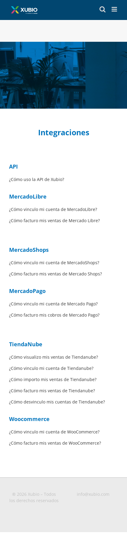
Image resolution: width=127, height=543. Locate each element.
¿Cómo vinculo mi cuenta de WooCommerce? (54, 432)
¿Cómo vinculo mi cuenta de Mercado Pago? (53, 304)
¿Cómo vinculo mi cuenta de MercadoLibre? (53, 209)
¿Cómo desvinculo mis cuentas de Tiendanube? (57, 402)
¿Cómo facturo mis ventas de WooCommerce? (55, 443)
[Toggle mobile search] (102, 9)
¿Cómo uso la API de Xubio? (36, 179)
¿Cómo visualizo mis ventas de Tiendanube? (53, 357)
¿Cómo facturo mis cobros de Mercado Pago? (54, 315)
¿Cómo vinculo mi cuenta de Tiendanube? (51, 368)
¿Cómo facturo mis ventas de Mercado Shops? (55, 274)
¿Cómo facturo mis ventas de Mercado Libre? (54, 220)
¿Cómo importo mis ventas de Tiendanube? (52, 379)
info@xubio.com (93, 494)
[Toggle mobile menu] (115, 9)
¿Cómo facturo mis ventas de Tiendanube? (52, 390)
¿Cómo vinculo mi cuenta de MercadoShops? (54, 262)
